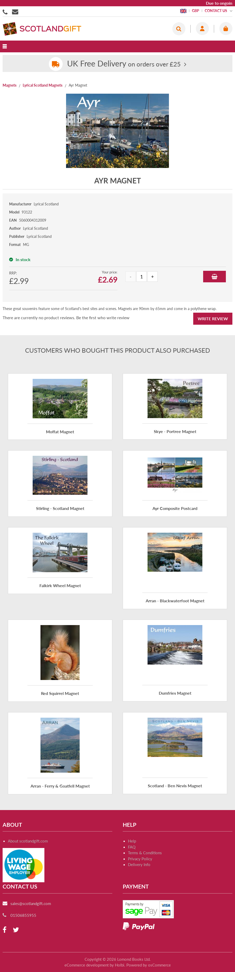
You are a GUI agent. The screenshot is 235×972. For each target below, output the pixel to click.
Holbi (119, 965)
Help (132, 841)
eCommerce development (86, 965)
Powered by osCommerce (148, 965)
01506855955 (6, 11)
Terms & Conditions (145, 852)
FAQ (132, 847)
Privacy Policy (140, 858)
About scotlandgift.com (28, 841)
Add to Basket (214, 276)
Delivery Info (139, 864)
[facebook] (5, 930)
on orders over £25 (124, 64)
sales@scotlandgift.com (30, 903)
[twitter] (16, 930)
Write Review (213, 318)
